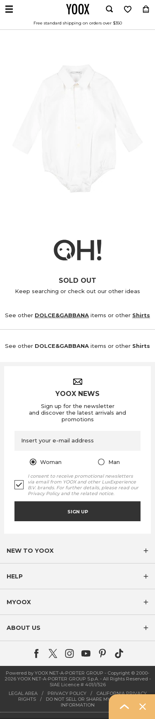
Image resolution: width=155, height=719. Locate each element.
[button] (77, 551)
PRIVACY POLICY (67, 693)
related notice (96, 493)
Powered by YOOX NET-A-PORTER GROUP (54, 673)
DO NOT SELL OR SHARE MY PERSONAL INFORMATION (91, 702)
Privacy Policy (44, 493)
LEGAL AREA (23, 693)
